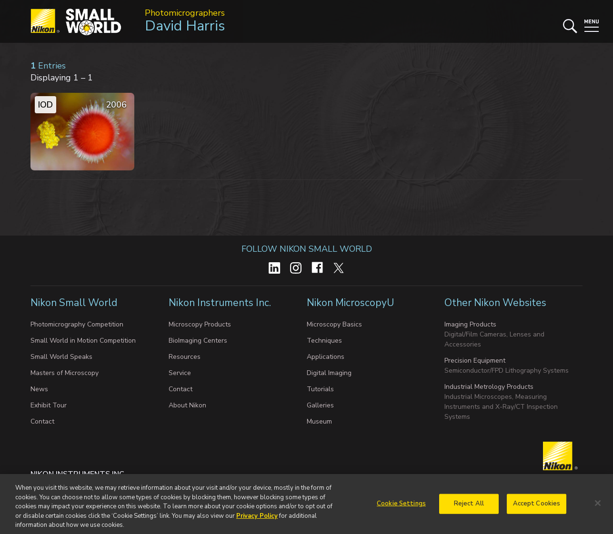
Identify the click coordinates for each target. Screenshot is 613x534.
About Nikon (187, 405)
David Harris (185, 26)
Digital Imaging (329, 372)
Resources (185, 356)
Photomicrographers (185, 13)
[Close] (597, 510)
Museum (319, 421)
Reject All (469, 510)
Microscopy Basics (334, 324)
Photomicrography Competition (76, 324)
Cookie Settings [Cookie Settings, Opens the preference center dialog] (401, 510)
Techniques (324, 340)
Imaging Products (470, 324)
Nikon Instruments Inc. (221, 302)
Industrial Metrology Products (488, 386)
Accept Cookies (537, 510)
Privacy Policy (257, 523)
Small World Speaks (61, 356)
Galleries (320, 405)
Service (180, 372)
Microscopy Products (200, 324)
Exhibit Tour (48, 405)
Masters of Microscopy (64, 372)
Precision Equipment (474, 360)
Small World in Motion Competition (83, 340)
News (39, 389)
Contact (42, 421)
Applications (325, 356)
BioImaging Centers (198, 340)
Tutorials (320, 389)
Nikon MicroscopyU (350, 302)
